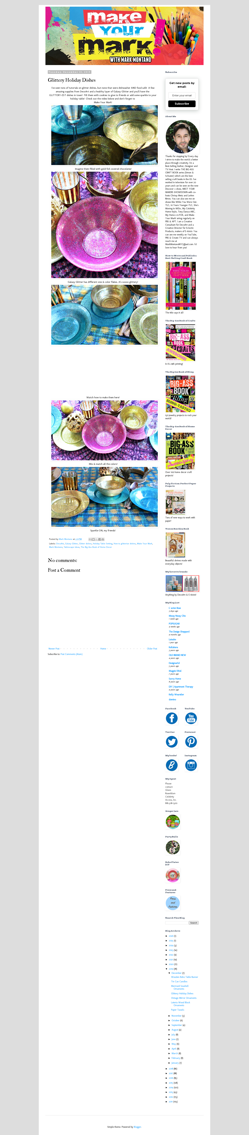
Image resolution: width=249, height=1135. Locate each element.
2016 (171, 1078)
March (175, 1053)
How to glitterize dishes (125, 543)
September (177, 1025)
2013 (171, 1092)
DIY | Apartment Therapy (181, 686)
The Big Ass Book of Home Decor (96, 547)
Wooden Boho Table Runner (184, 977)
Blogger (137, 1127)
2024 (171, 945)
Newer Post (54, 648)
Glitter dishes (85, 543)
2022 (171, 954)
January (175, 1062)
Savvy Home (175, 678)
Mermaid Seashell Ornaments (180, 987)
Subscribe (182, 103)
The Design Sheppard (179, 631)
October (176, 1020)
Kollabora (173, 647)
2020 (171, 964)
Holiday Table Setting (103, 543)
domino (172, 699)
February (176, 1058)
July (174, 1034)
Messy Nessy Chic (177, 615)
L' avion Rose (175, 608)
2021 (171, 959)
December (177, 973)
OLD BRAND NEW (177, 655)
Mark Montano (56, 547)
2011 (171, 1101)
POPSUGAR (174, 623)
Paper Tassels (177, 1009)
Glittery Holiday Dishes (182, 993)
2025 (171, 940)
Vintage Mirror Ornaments (183, 998)
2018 (171, 1068)
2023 (171, 950)
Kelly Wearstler (176, 694)
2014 (171, 1087)
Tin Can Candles (179, 981)
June (174, 1039)
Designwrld (174, 663)
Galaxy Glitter (71, 543)
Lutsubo (172, 639)
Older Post (152, 648)
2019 (171, 968)
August (175, 1029)
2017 (171, 1073)
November (177, 1015)
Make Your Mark (144, 543)
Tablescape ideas (72, 547)
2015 (171, 1082)
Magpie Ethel (175, 671)
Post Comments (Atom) (72, 654)
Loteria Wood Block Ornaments (180, 1004)
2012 (171, 1097)
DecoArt (60, 543)
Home (103, 648)
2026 (171, 936)
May (174, 1044)
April (174, 1048)
